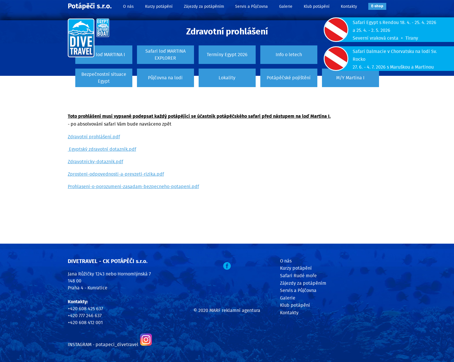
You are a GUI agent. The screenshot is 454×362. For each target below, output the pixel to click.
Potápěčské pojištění (289, 78)
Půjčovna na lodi (165, 78)
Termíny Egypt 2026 (227, 54)
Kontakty (349, 6)
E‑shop (377, 6)
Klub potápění (316, 6)
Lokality (227, 78)
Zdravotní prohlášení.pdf (94, 137)
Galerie (285, 6)
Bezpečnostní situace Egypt (103, 78)
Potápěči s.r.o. (90, 6)
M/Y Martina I (350, 78)
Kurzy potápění (159, 6)
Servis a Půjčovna (251, 6)
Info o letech (289, 54)
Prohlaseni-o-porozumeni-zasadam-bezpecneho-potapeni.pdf (133, 186)
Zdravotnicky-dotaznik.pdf (95, 161)
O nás (128, 6)
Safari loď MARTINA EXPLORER (165, 54)
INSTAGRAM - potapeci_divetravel (103, 344)
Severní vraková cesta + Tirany (385, 38)
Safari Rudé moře (298, 275)
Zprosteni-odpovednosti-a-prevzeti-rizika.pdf (116, 174)
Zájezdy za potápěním (204, 6)
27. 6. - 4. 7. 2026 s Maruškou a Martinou (393, 67)
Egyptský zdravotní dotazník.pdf (102, 149)
